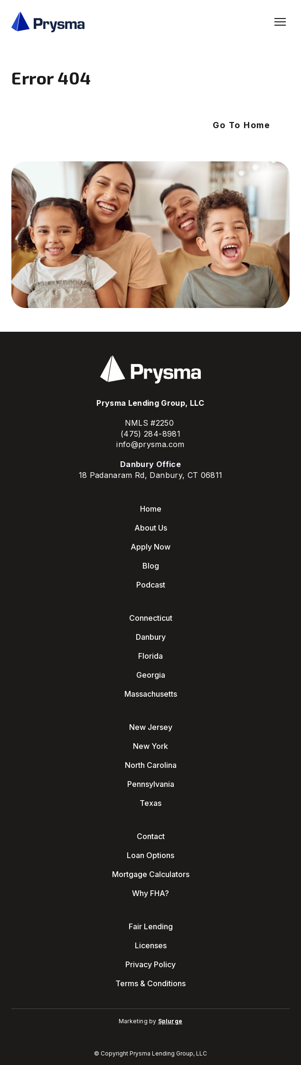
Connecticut (150, 618)
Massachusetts (150, 694)
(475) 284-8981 (150, 434)
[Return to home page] (48, 22)
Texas (150, 803)
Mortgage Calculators (150, 874)
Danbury (151, 637)
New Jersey (150, 727)
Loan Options (150, 855)
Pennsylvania (150, 784)
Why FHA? (150, 893)
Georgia (150, 675)
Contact (151, 836)
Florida (150, 656)
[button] (242, 125)
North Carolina (151, 765)
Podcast (150, 584)
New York (150, 746)
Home (150, 509)
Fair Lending (151, 926)
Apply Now (150, 546)
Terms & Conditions (150, 983)
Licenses (151, 945)
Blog (150, 565)
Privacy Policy (150, 964)
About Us (150, 527)
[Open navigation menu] (280, 21)
